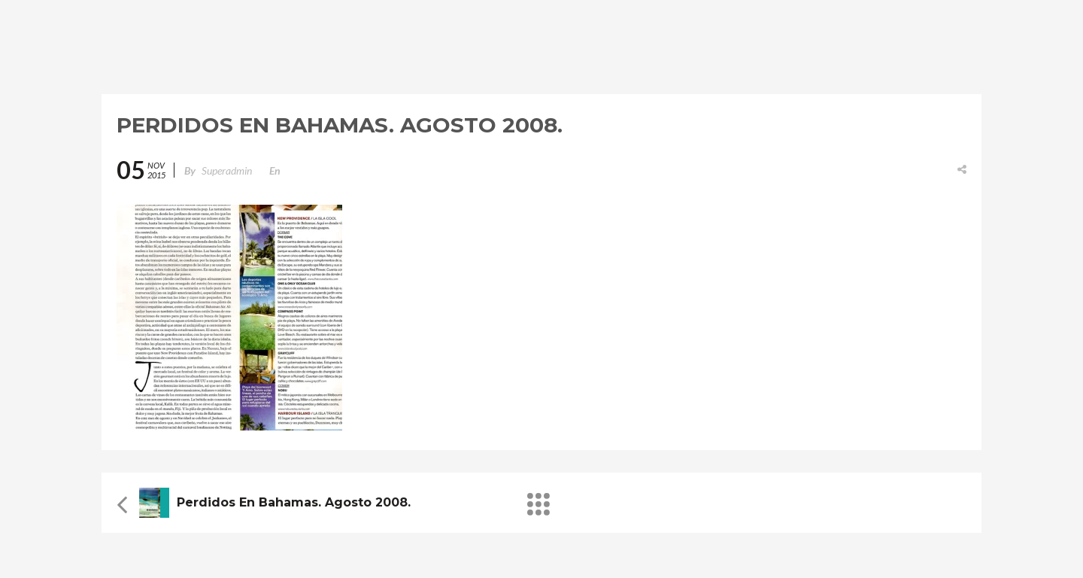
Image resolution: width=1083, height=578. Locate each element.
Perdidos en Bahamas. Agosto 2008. (294, 502)
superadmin (227, 170)
